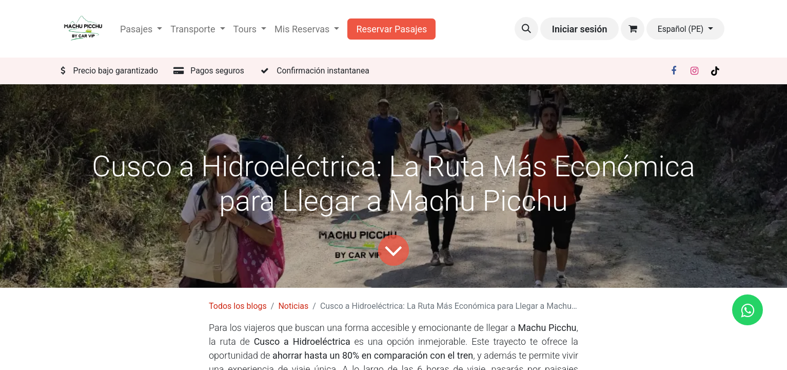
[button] (526, 29)
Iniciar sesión (579, 29)
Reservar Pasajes (391, 29)
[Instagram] (694, 71)
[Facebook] (673, 71)
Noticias (293, 306)
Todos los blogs (238, 306)
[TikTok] (715, 71)
